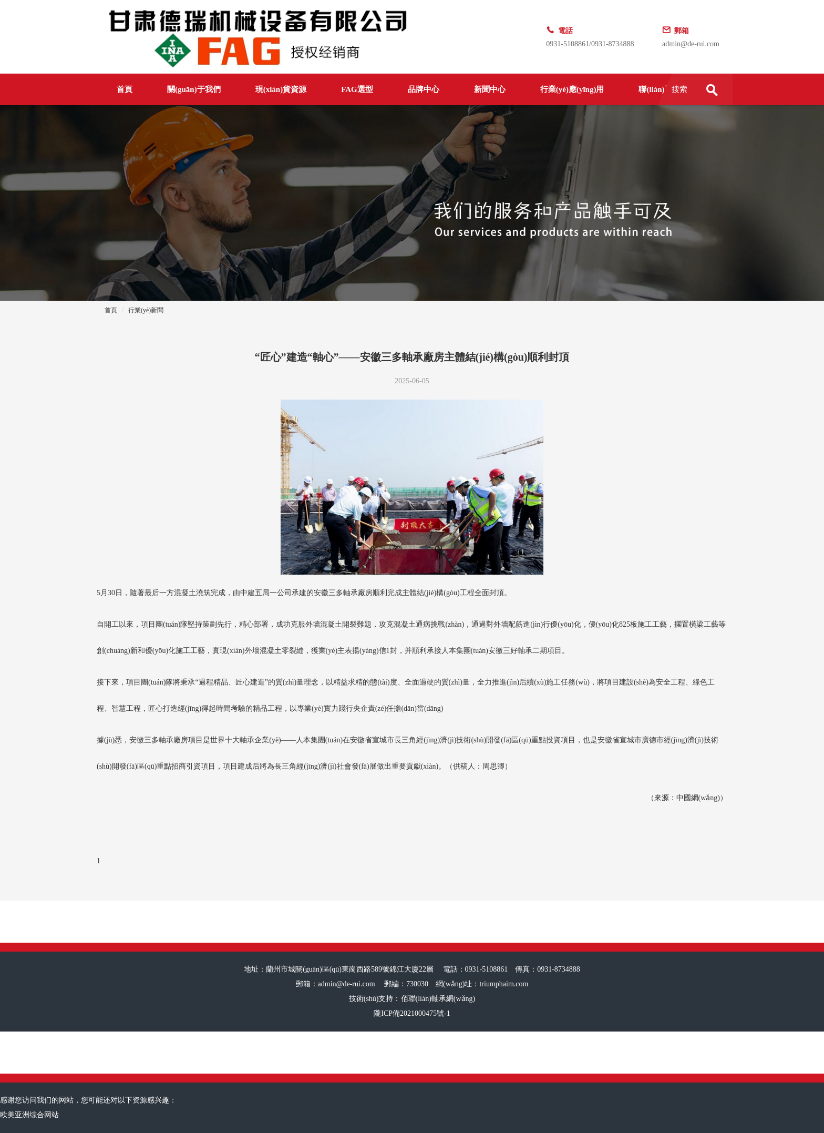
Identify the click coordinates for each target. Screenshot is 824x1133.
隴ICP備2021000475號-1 (412, 1013)
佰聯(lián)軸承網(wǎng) (438, 999)
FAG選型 (357, 89)
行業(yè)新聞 (145, 310)
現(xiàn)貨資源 (281, 89)
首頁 (124, 89)
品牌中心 (423, 89)
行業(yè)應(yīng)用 (572, 89)
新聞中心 (490, 89)
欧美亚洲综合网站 (29, 1115)
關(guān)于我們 (194, 89)
